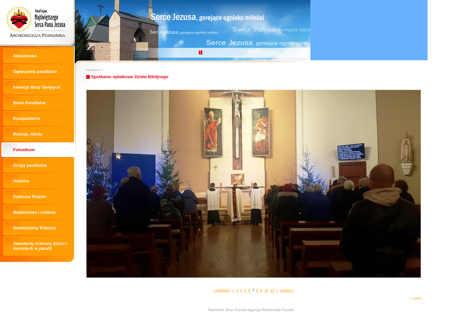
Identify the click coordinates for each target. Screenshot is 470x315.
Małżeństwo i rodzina (34, 212)
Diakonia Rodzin (29, 196)
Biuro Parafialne (29, 102)
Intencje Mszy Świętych (36, 87)
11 (272, 290)
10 (266, 290)
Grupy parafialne (30, 165)
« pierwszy (221, 290)
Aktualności (25, 55)
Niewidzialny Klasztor (34, 227)
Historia (21, 181)
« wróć (416, 298)
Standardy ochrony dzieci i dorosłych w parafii (40, 246)
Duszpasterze (26, 118)
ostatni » (287, 290)
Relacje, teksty (27, 134)
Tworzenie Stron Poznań (227, 310)
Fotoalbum (24, 149)
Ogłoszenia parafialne (35, 71)
